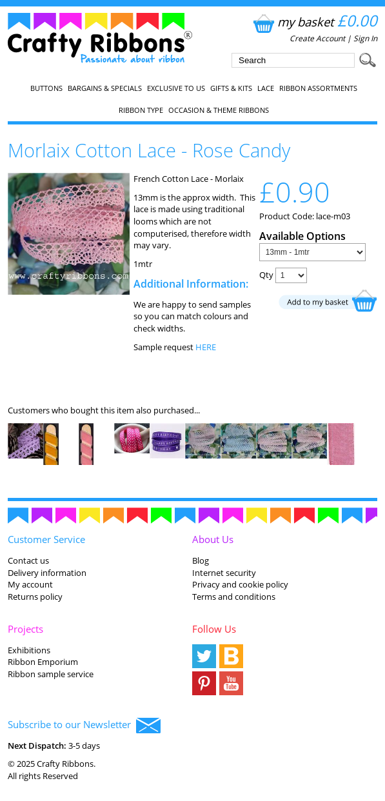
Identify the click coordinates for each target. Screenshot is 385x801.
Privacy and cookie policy (240, 584)
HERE (205, 347)
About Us (212, 539)
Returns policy (35, 596)
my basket (313, 22)
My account (30, 584)
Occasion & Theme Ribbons (218, 110)
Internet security (224, 572)
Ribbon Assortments (318, 88)
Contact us (28, 560)
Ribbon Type (141, 110)
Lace (265, 88)
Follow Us (214, 628)
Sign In (365, 38)
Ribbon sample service (51, 674)
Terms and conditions (233, 596)
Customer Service (46, 539)
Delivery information (47, 572)
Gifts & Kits (231, 88)
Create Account (317, 38)
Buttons (46, 88)
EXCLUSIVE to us (176, 88)
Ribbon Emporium (43, 662)
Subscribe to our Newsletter (84, 725)
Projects (25, 628)
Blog (200, 560)
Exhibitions (29, 650)
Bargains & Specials (105, 88)
